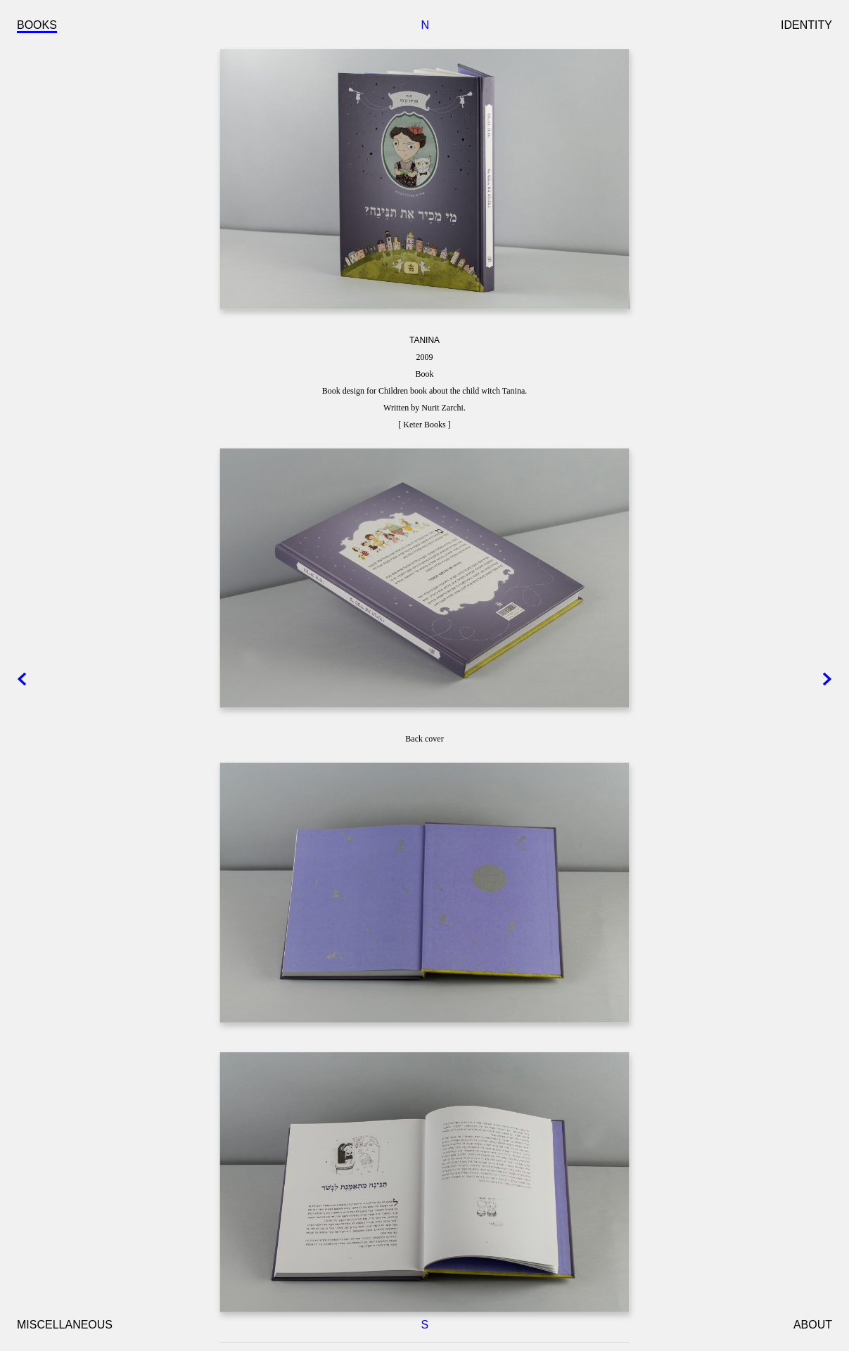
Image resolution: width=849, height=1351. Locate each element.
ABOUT (812, 1325)
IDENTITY (806, 25)
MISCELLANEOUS (65, 1325)
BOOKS (37, 25)
